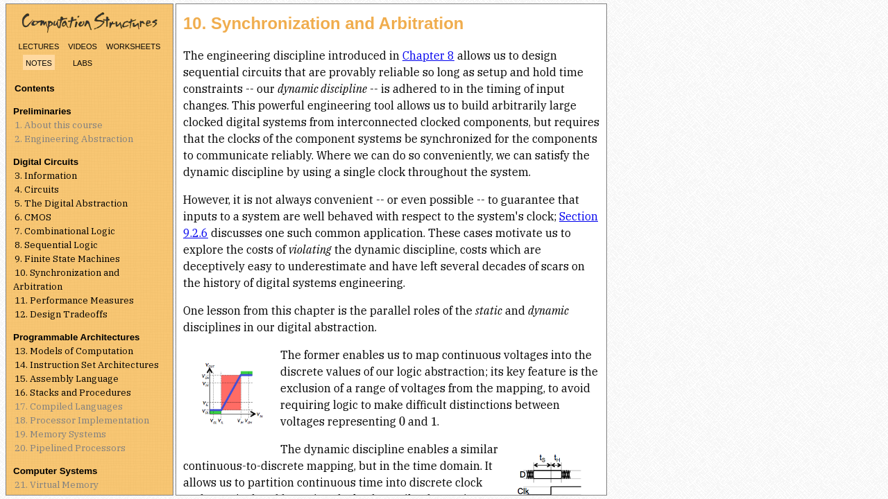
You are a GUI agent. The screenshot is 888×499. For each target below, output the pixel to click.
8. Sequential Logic (56, 244)
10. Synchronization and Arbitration (66, 279)
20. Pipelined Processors (70, 447)
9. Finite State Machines (67, 258)
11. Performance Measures (74, 300)
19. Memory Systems (60, 434)
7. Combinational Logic (65, 231)
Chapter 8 (428, 55)
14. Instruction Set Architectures (87, 364)
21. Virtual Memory (57, 484)
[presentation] (402, 421)
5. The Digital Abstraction (71, 203)
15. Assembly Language (67, 378)
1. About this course (59, 125)
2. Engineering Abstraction (74, 138)
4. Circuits (37, 189)
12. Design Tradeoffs (61, 314)
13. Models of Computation (74, 350)
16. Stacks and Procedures (73, 392)
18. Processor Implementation (82, 420)
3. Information (46, 175)
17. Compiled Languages (69, 406)
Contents (35, 88)
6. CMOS (33, 217)
